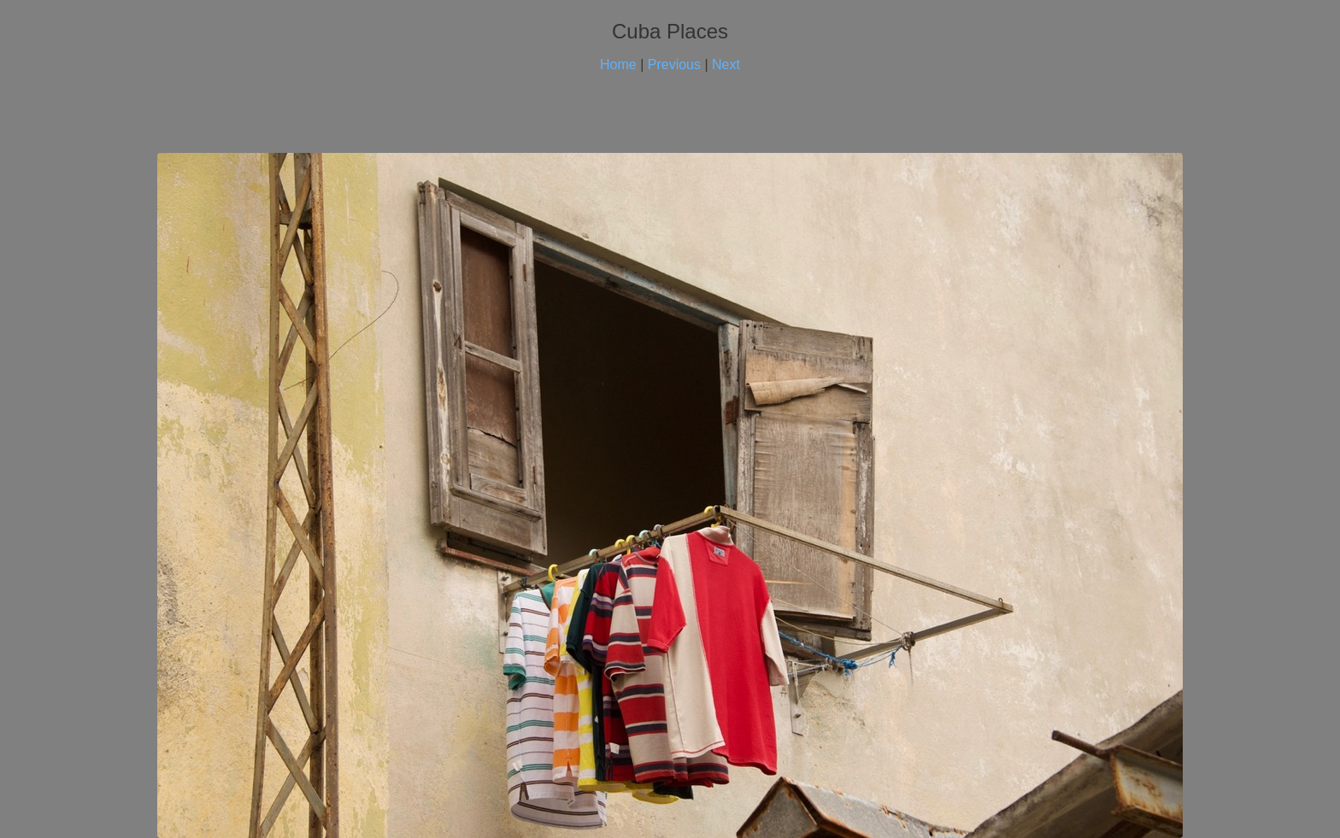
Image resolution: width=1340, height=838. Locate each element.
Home (618, 64)
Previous (674, 64)
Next (726, 64)
